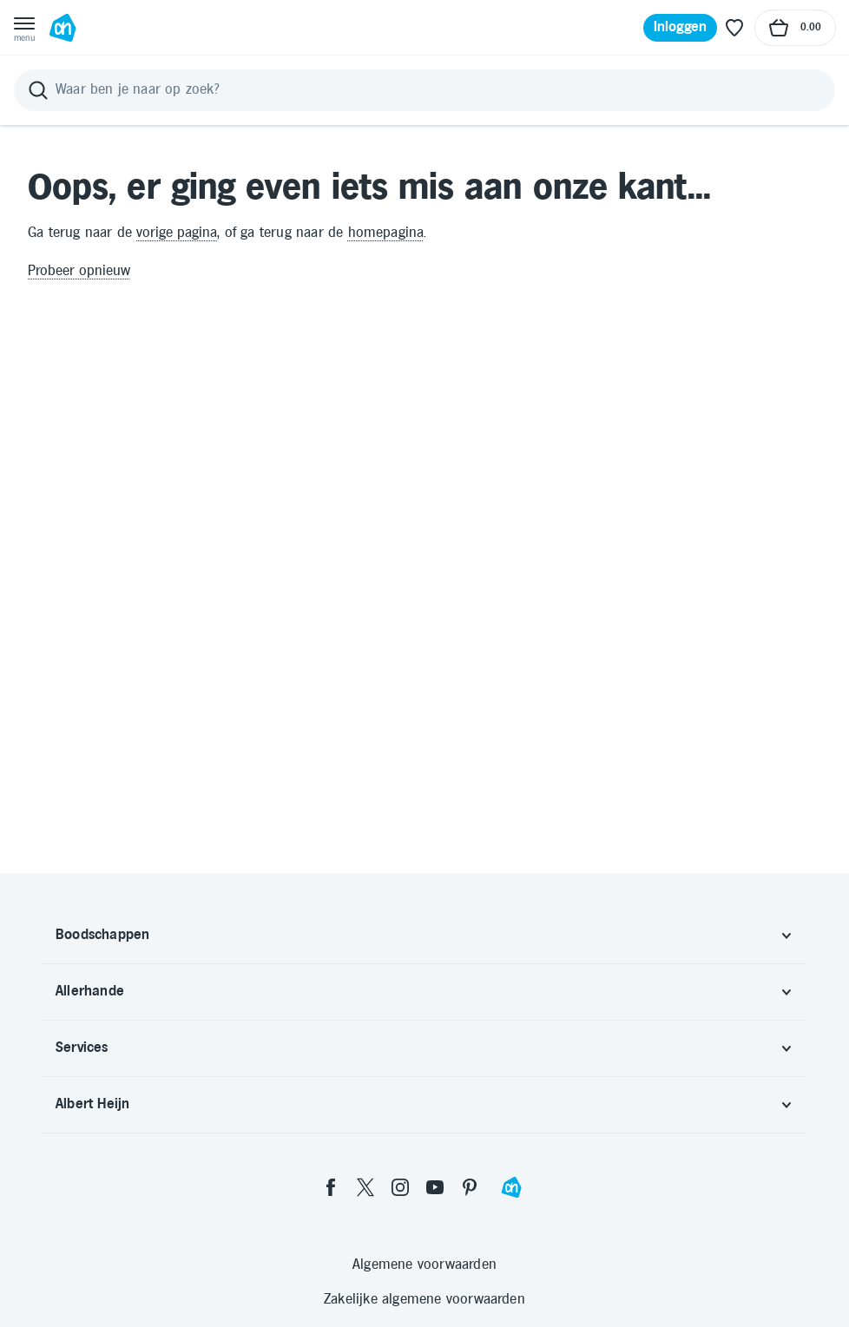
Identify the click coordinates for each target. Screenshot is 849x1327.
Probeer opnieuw (79, 271)
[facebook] (330, 1187)
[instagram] (400, 1187)
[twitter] (365, 1187)
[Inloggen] (680, 28)
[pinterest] (469, 1187)
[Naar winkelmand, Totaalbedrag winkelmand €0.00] (795, 27)
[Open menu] (24, 28)
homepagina (386, 233)
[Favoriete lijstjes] (734, 27)
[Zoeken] (424, 90)
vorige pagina (176, 233)
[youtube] (434, 1187)
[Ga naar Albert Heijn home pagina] (62, 28)
